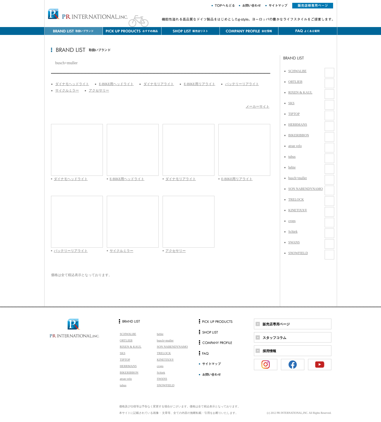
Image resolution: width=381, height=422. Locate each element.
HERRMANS (297, 124)
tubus (292, 157)
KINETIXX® (297, 210)
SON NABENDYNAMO (305, 189)
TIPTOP (294, 114)
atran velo (295, 146)
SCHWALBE (297, 71)
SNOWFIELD (298, 253)
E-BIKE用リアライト (199, 84)
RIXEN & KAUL (300, 92)
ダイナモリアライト (158, 84)
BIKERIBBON (298, 135)
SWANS (294, 242)
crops (292, 221)
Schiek (293, 232)
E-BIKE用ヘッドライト (116, 84)
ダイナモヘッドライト (72, 84)
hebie (292, 167)
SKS (291, 103)
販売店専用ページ (276, 324)
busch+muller (297, 178)
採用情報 (269, 351)
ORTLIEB (295, 82)
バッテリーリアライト (242, 84)
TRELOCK (296, 199)
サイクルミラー (67, 90)
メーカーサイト (257, 106)
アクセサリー (99, 90)
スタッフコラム (274, 338)
